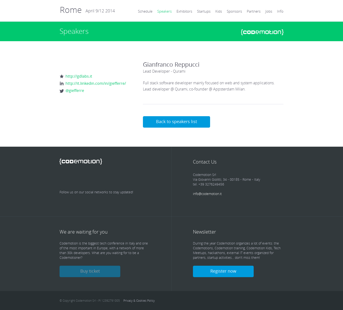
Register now (223, 271)
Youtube (129, 178)
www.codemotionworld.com (262, 32)
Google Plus (113, 178)
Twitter (80, 178)
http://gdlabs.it (79, 76)
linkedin (96, 178)
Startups (204, 11)
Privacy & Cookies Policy (139, 300)
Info (280, 11)
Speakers (164, 11)
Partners (254, 11)
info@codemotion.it (207, 193)
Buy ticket (90, 271)
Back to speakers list (176, 121)
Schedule (145, 11)
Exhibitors (184, 11)
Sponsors (234, 11)
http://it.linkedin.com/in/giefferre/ (96, 83)
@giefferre (75, 90)
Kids (218, 11)
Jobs (268, 11)
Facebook (64, 178)
